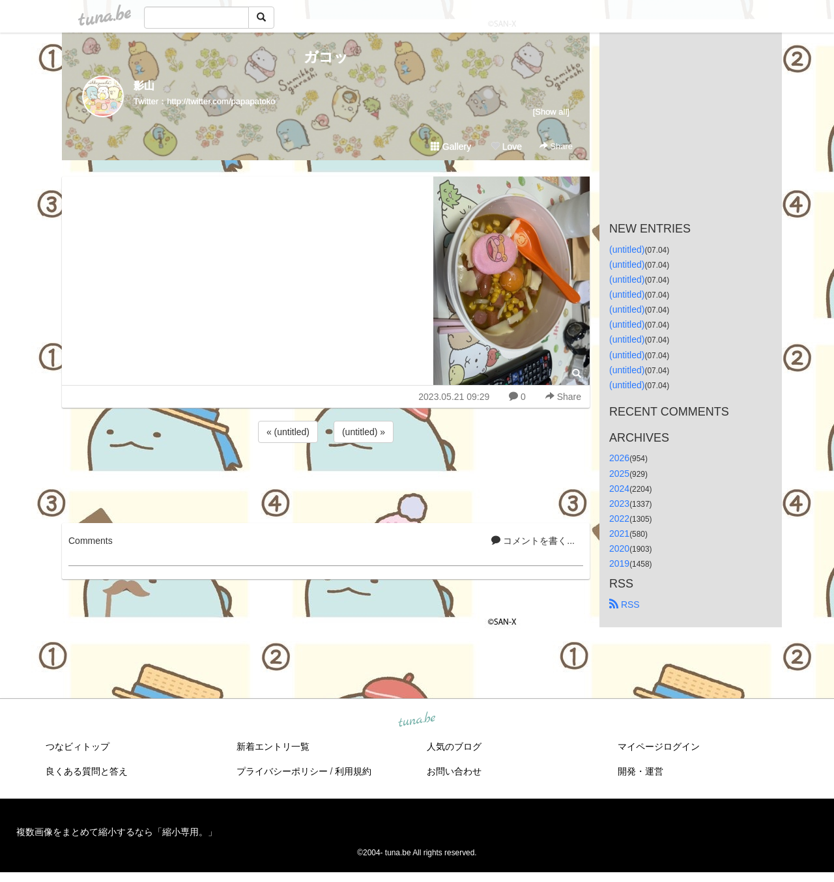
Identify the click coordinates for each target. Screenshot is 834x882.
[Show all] (551, 112)
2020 (619, 548)
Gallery (451, 146)
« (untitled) (287, 432)
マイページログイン (659, 746)
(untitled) (626, 249)
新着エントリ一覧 (273, 746)
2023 (619, 503)
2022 (619, 518)
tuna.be (416, 720)
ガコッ (326, 57)
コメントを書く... (533, 540)
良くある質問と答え (87, 771)
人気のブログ (454, 746)
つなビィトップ (77, 746)
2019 (619, 563)
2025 (619, 473)
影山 (144, 85)
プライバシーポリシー (282, 771)
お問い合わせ (454, 771)
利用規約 (353, 771)
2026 (619, 458)
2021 (619, 533)
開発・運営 (640, 771)
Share (556, 146)
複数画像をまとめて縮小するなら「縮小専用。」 (116, 832)
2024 (619, 488)
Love (506, 146)
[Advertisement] (326, 480)
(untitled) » (363, 432)
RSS (624, 604)
